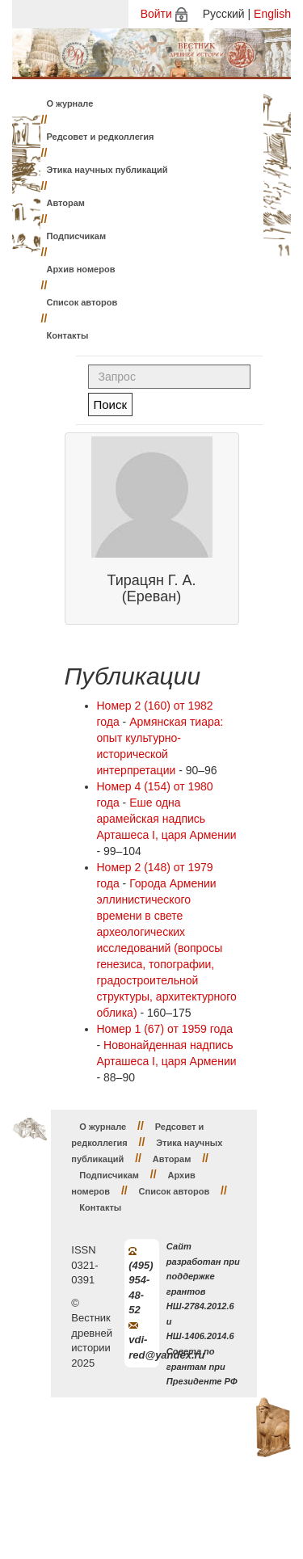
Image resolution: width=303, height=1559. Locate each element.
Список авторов (82, 302)
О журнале (70, 103)
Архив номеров (81, 269)
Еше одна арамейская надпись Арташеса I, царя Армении (167, 818)
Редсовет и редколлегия (100, 136)
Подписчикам (77, 236)
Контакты (68, 335)
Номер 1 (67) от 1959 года (165, 1028)
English (272, 13)
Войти (156, 13)
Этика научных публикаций (107, 170)
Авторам (66, 203)
